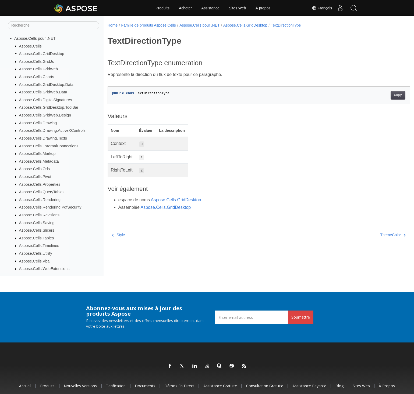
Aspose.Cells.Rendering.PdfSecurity (50, 207)
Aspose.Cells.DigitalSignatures (45, 100)
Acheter (185, 8)
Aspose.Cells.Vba (34, 261)
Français (322, 8)
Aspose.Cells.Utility (35, 253)
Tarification (116, 385)
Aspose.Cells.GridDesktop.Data (46, 84)
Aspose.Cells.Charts (36, 77)
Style (118, 235)
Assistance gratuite (220, 385)
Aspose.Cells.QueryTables (42, 192)
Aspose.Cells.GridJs (36, 61)
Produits (162, 8)
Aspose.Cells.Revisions (39, 215)
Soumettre (300, 317)
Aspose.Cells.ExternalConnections (49, 146)
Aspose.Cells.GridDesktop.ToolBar (49, 107)
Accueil (25, 385)
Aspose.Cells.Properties (40, 184)
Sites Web (237, 8)
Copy (377, 95)
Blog (339, 385)
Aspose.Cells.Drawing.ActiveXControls (52, 130)
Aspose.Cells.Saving (37, 223)
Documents (145, 385)
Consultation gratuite (264, 385)
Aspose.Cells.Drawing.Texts (43, 138)
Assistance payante (309, 385)
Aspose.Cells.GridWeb (38, 69)
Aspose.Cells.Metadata (39, 161)
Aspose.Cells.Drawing (38, 123)
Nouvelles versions (80, 385)
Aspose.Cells (30, 46)
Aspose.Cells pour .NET (35, 38)
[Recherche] (53, 25)
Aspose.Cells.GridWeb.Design (45, 115)
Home (113, 25)
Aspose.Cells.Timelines (39, 245)
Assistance (210, 8)
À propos (262, 8)
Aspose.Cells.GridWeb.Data (43, 92)
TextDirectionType (286, 25)
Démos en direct (179, 385)
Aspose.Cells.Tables (36, 238)
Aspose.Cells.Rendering (40, 200)
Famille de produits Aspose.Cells (148, 25)
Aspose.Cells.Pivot (35, 176)
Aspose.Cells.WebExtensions (44, 269)
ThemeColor (372, 235)
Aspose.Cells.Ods (34, 169)
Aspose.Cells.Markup (37, 153)
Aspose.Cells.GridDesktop (41, 54)
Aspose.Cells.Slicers (36, 230)
